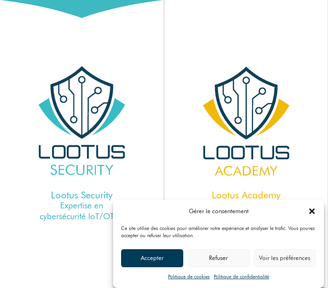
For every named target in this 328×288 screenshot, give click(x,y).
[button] (312, 211)
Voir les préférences (284, 258)
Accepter (152, 258)
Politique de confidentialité (241, 277)
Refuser (218, 258)
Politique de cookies (189, 277)
